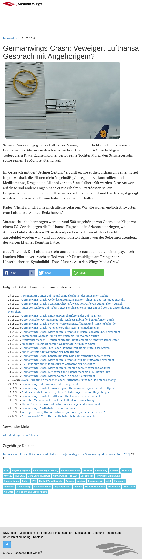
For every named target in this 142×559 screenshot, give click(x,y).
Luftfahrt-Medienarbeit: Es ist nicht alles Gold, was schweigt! (58, 400)
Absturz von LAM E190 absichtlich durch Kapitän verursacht (58, 416)
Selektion (126, 470)
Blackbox (87, 470)
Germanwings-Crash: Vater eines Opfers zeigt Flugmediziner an (60, 327)
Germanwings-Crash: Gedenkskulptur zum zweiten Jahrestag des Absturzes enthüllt (73, 299)
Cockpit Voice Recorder (51, 481)
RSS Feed (9, 533)
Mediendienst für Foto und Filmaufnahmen (45, 533)
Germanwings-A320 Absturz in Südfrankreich (49, 408)
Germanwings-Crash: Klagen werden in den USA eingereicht (58, 376)
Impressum (114, 533)
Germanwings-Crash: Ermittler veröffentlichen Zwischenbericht (60, 396)
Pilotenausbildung (70, 470)
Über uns (98, 533)
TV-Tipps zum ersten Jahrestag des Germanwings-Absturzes (58, 364)
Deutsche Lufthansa (95, 486)
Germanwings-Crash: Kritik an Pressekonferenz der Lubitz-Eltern (61, 315)
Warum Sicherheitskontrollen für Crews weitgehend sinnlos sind (60, 404)
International (11, 38)
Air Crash (8, 492)
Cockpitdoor (87, 476)
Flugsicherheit (95, 481)
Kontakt (38, 537)
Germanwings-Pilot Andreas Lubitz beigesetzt (49, 384)
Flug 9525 (20, 476)
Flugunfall (119, 481)
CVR (34, 481)
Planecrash (114, 486)
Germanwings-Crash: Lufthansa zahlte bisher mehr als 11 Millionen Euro (65, 372)
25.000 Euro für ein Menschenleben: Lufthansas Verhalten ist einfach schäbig (68, 380)
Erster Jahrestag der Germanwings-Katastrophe (50, 352)
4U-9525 (8, 476)
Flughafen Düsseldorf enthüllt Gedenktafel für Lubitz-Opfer (58, 344)
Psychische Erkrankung (108, 476)
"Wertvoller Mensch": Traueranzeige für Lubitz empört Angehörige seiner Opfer (70, 340)
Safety (25, 481)
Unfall (108, 481)
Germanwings (24, 486)
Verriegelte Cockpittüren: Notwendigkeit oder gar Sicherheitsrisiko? (63, 412)
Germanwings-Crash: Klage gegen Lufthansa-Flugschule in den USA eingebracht (70, 332)
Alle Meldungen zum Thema (20, 435)
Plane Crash (129, 486)
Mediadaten (82, 533)
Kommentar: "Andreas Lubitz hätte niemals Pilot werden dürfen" (60, 336)
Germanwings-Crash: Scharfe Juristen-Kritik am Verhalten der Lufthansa (66, 356)
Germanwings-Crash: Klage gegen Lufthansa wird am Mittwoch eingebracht (67, 360)
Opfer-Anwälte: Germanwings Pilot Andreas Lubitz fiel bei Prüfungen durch (67, 319)
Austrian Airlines (42, 486)
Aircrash (78, 486)
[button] (19, 272)
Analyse (114, 470)
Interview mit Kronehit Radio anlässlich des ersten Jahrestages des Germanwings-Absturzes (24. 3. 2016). (67, 454)
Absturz (81, 481)
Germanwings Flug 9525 (65, 476)
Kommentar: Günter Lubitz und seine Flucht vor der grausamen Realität (65, 295)
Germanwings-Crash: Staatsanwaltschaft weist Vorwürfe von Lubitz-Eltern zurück (71, 303)
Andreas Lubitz (11, 481)
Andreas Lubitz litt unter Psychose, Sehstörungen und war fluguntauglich (66, 392)
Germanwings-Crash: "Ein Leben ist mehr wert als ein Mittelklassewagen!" (66, 348)
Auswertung (101, 470)
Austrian (70, 481)
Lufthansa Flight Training (45, 470)
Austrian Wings (22, 4)
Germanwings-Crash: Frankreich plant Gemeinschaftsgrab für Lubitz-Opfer (67, 388)
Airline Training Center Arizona (31, 492)
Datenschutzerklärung (16, 537)
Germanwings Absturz (39, 476)
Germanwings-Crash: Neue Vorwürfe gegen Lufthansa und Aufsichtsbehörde (68, 323)
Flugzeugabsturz (62, 486)
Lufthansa (9, 486)
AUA (6, 470)
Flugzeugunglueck (21, 470)
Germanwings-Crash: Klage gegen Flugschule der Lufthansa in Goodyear (65, 368)
